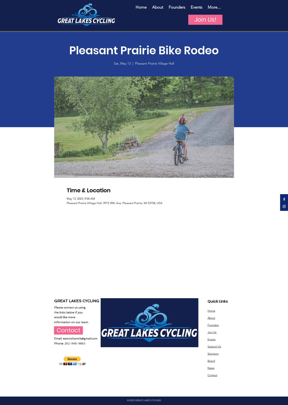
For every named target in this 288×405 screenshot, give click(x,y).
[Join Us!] (205, 20)
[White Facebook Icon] (284, 199)
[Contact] (68, 330)
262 (67, 343)
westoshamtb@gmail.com (80, 338)
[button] (72, 361)
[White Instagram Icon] (284, 206)
